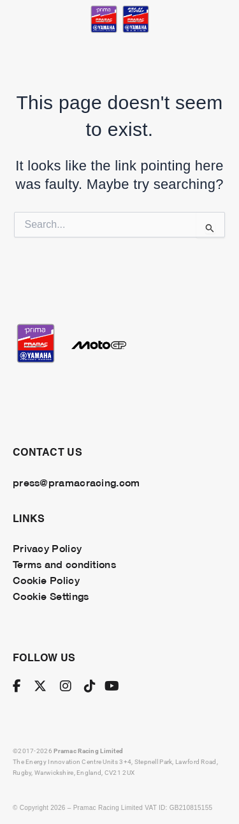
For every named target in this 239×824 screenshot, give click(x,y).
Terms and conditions (64, 563)
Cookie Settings (51, 595)
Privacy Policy (47, 547)
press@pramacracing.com (76, 481)
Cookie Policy (46, 579)
